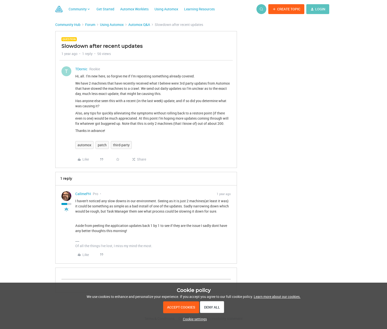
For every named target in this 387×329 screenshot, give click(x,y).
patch (102, 145)
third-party (121, 145)
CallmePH (83, 193)
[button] (286, 9)
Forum (90, 24)
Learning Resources (199, 9)
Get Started (105, 9)
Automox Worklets (134, 9)
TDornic (81, 69)
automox (84, 145)
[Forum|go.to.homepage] (59, 9)
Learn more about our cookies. (277, 296)
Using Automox (166, 9)
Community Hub (67, 24)
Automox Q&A (139, 24)
